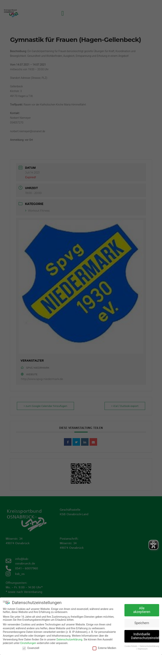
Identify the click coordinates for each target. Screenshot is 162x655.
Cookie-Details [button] (131, 646)
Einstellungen (28, 642)
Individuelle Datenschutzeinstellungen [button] (145, 636)
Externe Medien (104, 647)
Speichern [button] (141, 623)
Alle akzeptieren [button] (141, 610)
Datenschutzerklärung (69, 639)
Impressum (143, 648)
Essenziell (30, 647)
